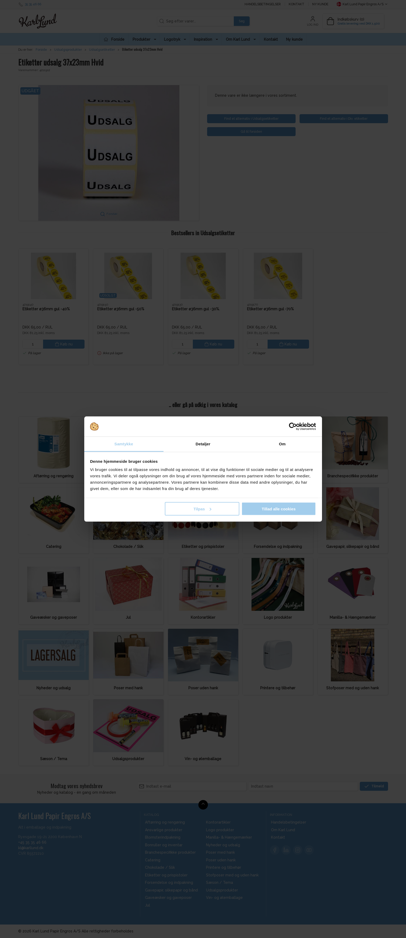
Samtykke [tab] (123, 444)
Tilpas (202, 508)
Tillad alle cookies (279, 508)
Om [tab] (282, 444)
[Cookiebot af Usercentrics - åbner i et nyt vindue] (293, 427)
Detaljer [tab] (203, 444)
